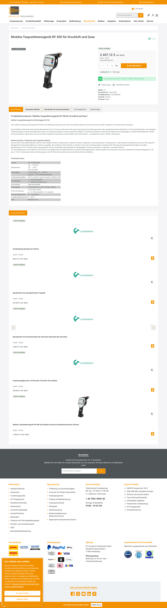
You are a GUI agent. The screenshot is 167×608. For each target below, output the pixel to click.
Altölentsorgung (55, 510)
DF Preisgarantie (17, 499)
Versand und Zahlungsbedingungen (25, 520)
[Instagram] (78, 593)
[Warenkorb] (156, 15)
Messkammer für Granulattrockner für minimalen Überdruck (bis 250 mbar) (40, 337)
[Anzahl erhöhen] (112, 65)
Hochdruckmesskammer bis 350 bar (26, 249)
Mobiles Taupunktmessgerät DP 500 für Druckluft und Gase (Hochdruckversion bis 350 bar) (46, 425)
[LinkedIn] (88, 593)
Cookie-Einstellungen (19, 510)
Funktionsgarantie (18, 496)
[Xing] (94, 593)
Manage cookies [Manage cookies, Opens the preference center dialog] (22, 599)
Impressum (15, 492)
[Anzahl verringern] (102, 65)
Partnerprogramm (56, 496)
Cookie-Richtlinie (17, 513)
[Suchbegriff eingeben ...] (127, 15)
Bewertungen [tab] (95, 109)
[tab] (16, 109)
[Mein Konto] (152, 15)
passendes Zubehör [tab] (18, 213)
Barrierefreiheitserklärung (21, 531)
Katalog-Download (56, 503)
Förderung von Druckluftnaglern (62, 489)
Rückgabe (53, 506)
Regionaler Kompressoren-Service (62, 520)
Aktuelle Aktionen (18, 489)
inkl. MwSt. (137, 8)
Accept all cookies (22, 593)
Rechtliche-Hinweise (19, 503)
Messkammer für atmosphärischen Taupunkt (29, 293)
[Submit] (101, 471)
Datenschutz (16, 506)
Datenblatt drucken (122, 85)
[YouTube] (83, 593)
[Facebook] (72, 593)
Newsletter (15, 517)
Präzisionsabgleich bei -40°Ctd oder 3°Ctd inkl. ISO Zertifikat (35, 381)
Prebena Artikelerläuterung (59, 499)
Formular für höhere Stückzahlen (62, 492)
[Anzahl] (107, 65)
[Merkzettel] (149, 15)
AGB (12, 528)
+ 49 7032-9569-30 (95, 498)
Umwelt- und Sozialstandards (22, 524)
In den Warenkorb (134, 66)
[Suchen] (140, 15)
